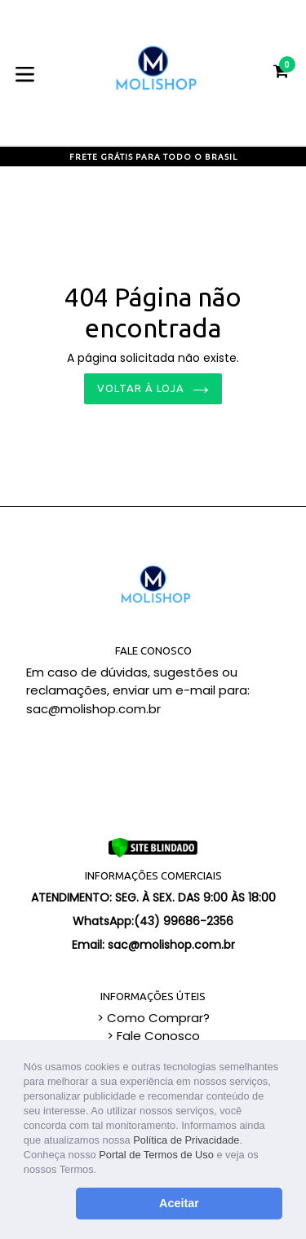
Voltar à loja (153, 388)
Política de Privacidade (186, 1140)
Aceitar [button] (179, 1203)
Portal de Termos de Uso (156, 1155)
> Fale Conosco (153, 1035)
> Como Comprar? (153, 1017)
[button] (102, 1171)
